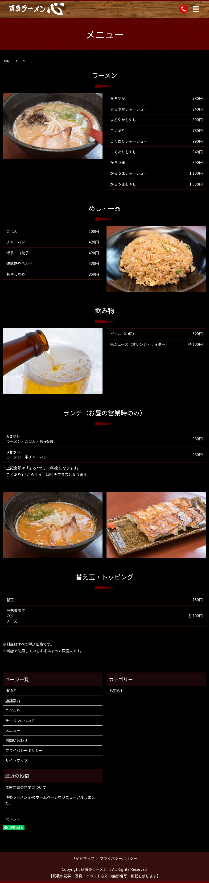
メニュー (12, 730)
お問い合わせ (16, 740)
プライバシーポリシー (24, 750)
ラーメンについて (20, 720)
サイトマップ (16, 760)
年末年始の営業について (25, 787)
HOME (7, 60)
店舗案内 (12, 700)
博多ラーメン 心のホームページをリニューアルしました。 (50, 800)
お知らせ (116, 690)
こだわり (12, 710)
